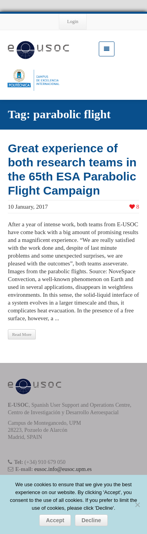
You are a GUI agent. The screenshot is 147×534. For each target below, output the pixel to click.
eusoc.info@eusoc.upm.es (63, 469)
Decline (91, 520)
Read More (21, 334)
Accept (55, 520)
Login (72, 21)
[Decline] (137, 505)
